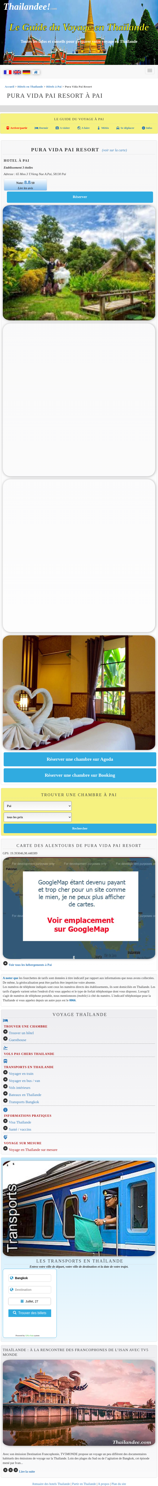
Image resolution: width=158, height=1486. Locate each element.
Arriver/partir (16, 128)
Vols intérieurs (19, 1088)
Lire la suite (27, 1471)
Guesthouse (17, 1040)
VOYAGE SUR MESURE (22, 1143)
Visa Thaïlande (20, 1122)
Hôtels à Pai (54, 86)
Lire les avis (25, 188)
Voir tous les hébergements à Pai (30, 965)
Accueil (9, 86)
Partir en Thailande (84, 1484)
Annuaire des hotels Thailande (51, 1484)
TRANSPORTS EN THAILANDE (29, 1067)
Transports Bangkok (24, 1102)
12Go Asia (29, 1335)
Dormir (41, 128)
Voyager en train (21, 1074)
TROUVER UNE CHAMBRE (25, 1026)
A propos (103, 1484)
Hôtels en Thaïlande (30, 86)
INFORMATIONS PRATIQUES (27, 1115)
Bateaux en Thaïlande (25, 1095)
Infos (147, 128)
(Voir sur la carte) (114, 150)
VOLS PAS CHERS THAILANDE (29, 1054)
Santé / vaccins (20, 1129)
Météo (103, 128)
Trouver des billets (29, 1313)
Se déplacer (125, 128)
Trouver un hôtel (21, 1033)
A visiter (62, 128)
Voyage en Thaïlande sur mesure (33, 1150)
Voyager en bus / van (24, 1081)
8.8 (27, 182)
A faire (83, 128)
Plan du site (118, 1484)
